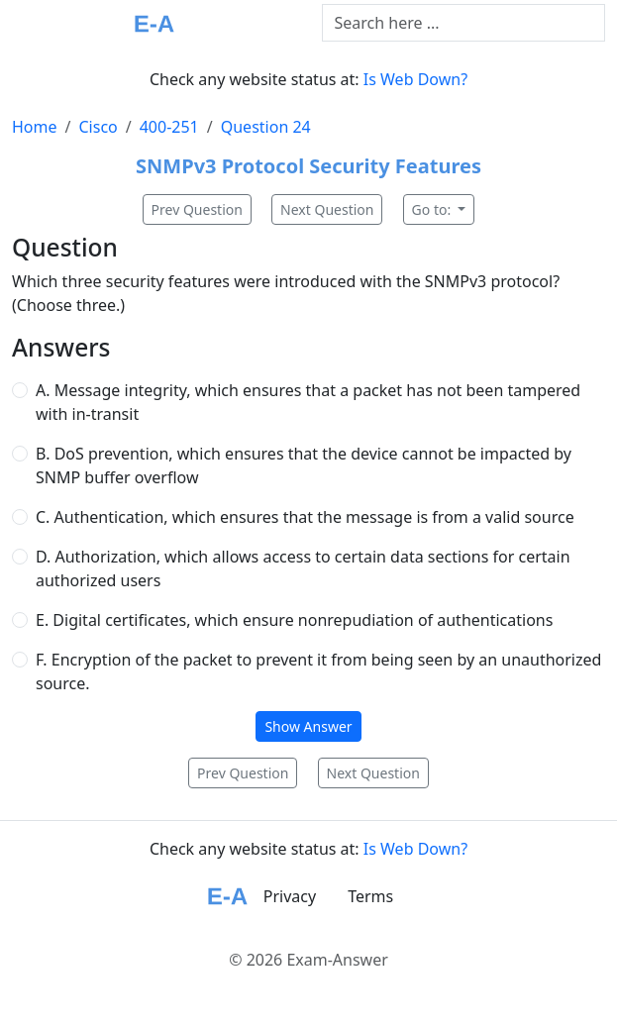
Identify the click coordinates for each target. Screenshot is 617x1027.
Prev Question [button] (197, 209)
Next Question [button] (326, 209)
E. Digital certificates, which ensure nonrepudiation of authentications (294, 620)
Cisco (97, 127)
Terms (370, 896)
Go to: (433, 209)
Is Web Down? (415, 79)
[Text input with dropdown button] (464, 23)
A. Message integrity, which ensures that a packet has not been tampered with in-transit (308, 402)
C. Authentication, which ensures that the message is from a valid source (305, 517)
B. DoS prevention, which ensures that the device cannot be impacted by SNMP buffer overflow (303, 465)
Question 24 (266, 127)
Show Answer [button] (308, 726)
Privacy (289, 896)
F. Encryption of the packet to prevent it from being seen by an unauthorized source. (318, 671)
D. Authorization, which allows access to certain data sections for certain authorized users (303, 568)
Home (34, 127)
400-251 (169, 127)
